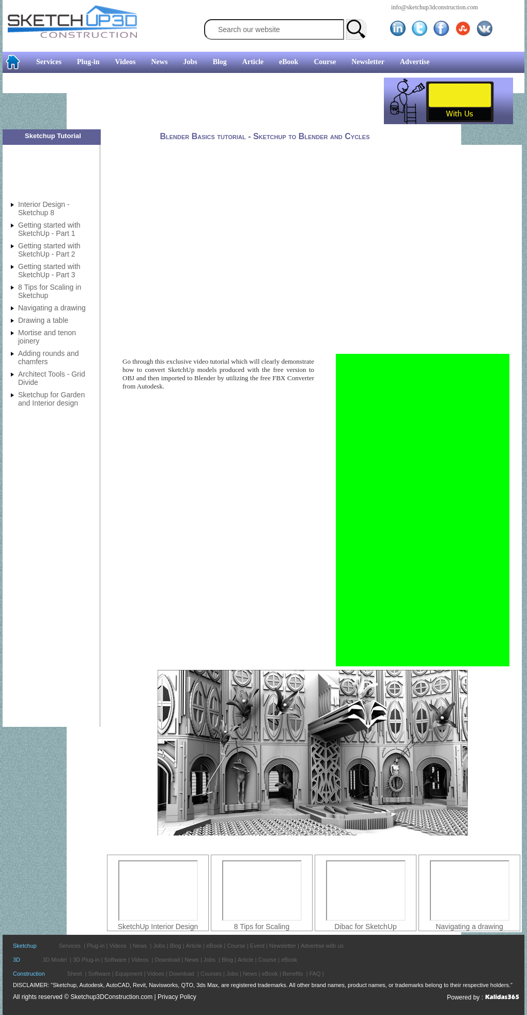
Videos (125, 62)
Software (115, 960)
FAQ (315, 974)
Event (257, 946)
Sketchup (25, 946)
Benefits (293, 974)
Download (167, 960)
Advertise (415, 62)
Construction (29, 974)
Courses (211, 974)
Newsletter (367, 62)
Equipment (129, 974)
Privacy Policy (177, 997)
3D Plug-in (86, 960)
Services (48, 62)
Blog (220, 62)
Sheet (74, 974)
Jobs (190, 62)
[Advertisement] (193, 101)
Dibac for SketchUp (365, 926)
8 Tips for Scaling (261, 926)
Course (325, 62)
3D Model (54, 960)
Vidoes (155, 974)
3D (16, 960)
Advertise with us (322, 946)
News (159, 62)
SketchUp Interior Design (158, 926)
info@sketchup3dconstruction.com (434, 7)
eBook (288, 62)
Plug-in (88, 62)
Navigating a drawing (469, 926)
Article (253, 62)
